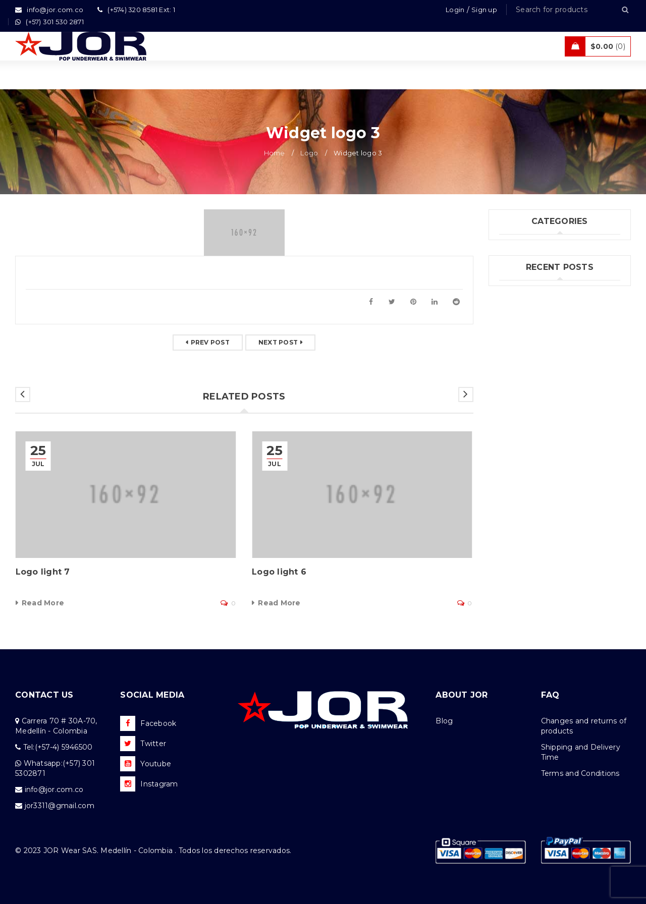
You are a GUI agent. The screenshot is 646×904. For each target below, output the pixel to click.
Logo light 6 (279, 572)
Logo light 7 (43, 572)
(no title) (514, 406)
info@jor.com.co (54, 789)
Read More (43, 602)
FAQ (550, 695)
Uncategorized (526, 287)
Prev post (210, 342)
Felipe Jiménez (527, 422)
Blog (444, 720)
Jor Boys (514, 266)
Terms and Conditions (580, 773)
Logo (309, 153)
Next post (278, 342)
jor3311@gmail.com (59, 805)
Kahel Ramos (523, 455)
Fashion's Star (524, 246)
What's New (521, 308)
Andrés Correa (525, 438)
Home (274, 153)
